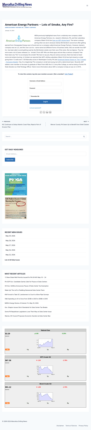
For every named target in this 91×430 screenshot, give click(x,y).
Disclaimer (60, 426)
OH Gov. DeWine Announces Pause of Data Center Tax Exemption (27, 286)
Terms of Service (71, 426)
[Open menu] (87, 5)
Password (32, 88)
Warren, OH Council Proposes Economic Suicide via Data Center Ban (27, 316)
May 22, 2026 (10, 255)
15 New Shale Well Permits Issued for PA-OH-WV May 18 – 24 (25, 277)
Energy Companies (30, 27)
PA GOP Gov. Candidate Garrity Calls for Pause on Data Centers (26, 282)
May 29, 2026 (10, 236)
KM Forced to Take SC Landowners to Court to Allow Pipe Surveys (27, 294)
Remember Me (34, 96)
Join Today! (68, 74)
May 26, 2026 (10, 250)
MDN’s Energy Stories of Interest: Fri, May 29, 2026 (22, 303)
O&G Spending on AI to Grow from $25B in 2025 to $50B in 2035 (26, 299)
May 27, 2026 (10, 245)
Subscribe (10, 160)
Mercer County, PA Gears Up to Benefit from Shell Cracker (68, 122)
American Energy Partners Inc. (14, 27)
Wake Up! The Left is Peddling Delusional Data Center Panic (25, 290)
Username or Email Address (37, 81)
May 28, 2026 (10, 240)
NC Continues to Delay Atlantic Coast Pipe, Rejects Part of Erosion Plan (23, 124)
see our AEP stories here (61, 40)
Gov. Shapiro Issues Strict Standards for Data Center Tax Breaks (26, 307)
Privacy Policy (83, 426)
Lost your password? (35, 108)
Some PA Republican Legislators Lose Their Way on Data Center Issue (28, 311)
